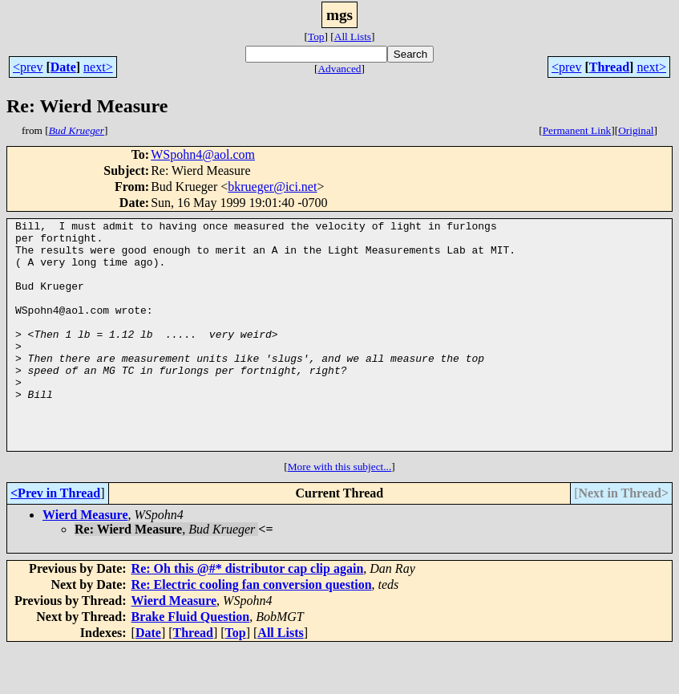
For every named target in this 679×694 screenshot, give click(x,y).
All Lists (352, 36)
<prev (27, 67)
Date (63, 67)
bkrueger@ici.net (272, 186)
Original (635, 130)
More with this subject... (340, 512)
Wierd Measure (85, 560)
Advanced (339, 69)
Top (316, 36)
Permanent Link (577, 130)
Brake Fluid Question (190, 662)
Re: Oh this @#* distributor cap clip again (247, 614)
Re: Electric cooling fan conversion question (251, 630)
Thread (609, 67)
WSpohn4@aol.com (203, 154)
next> (98, 67)
